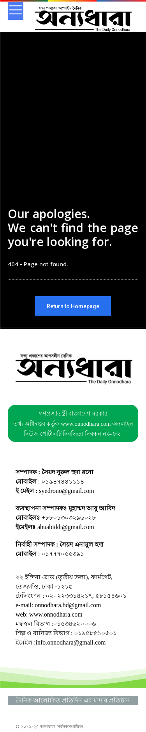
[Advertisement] (73, 135)
